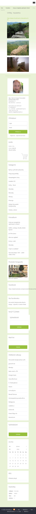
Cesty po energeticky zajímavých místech (21, 8)
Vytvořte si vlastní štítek (19, 304)
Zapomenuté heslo (20, 135)
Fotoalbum (8, 8)
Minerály (11, 193)
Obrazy (11, 196)
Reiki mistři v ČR (13, 371)
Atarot (10, 386)
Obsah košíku (12, 150)
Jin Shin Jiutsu (12, 233)
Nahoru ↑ (26, 511)
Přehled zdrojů (13, 478)
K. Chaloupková (13, 383)
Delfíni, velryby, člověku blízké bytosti (17, 228)
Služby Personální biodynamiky (13, 205)
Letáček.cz (11, 406)
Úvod (2, 8)
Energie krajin (12, 375)
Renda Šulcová (13, 394)
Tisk (32, 509)
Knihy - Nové (12, 185)
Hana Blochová (13, 379)
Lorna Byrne (12, 390)
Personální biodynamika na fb (17, 360)
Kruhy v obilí (12, 241)
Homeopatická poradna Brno (17, 398)
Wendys (11, 367)
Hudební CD (12, 181)
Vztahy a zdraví (13, 210)
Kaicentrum (12, 417)
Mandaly (11, 189)
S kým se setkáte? (13, 249)
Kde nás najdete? (13, 237)
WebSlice (25, 509)
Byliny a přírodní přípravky (16, 170)
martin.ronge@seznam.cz (15, 112)
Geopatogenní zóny (14, 177)
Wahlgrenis (12, 402)
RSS (19, 509)
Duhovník (11, 409)
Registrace (12, 135)
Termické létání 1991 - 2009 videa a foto (16, 253)
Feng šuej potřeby (14, 173)
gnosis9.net (12, 363)
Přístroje (11, 200)
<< (10, 446)
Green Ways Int (13, 413)
